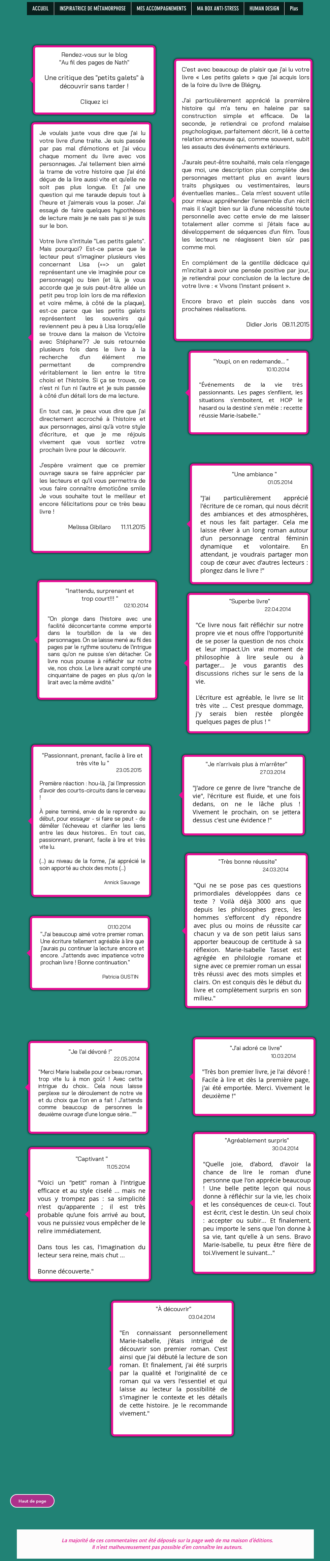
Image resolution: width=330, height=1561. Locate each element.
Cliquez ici (94, 101)
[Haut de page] (32, 1501)
